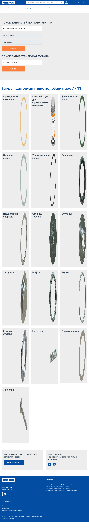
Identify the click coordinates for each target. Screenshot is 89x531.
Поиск (13, 49)
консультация (14, 463)
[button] (45, 2)
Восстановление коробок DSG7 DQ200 (57, 486)
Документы (5, 508)
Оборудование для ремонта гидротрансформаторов (61, 490)
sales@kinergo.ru (7, 489)
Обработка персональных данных (12, 510)
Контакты (4, 506)
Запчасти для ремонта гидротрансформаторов (60, 484)
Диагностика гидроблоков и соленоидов (58, 488)
